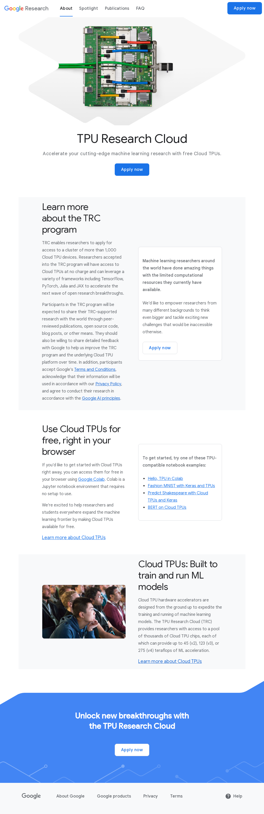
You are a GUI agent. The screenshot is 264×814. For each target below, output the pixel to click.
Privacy (150, 796)
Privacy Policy (108, 384)
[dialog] (132, 8)
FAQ (140, 8)
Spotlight (88, 8)
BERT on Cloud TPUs (167, 507)
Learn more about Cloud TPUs (74, 537)
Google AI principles (101, 398)
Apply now (245, 8)
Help (233, 796)
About (66, 8)
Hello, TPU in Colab (165, 478)
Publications (117, 8)
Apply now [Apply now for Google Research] (132, 169)
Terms (176, 796)
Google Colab (91, 479)
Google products (114, 796)
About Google (70, 796)
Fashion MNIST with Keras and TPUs (181, 485)
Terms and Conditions (95, 369)
